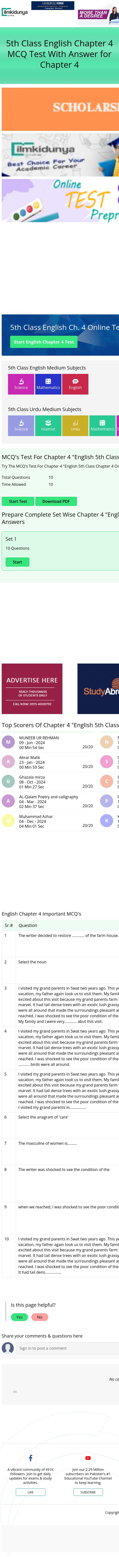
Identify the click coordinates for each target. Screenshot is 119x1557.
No (39, 1317)
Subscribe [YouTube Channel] (88, 1492)
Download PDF (56, 501)
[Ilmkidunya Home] (15, 12)
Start (17, 562)
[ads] (32, 689)
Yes (19, 1317)
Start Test (44, 342)
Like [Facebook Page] (31, 1492)
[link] (52, 5)
